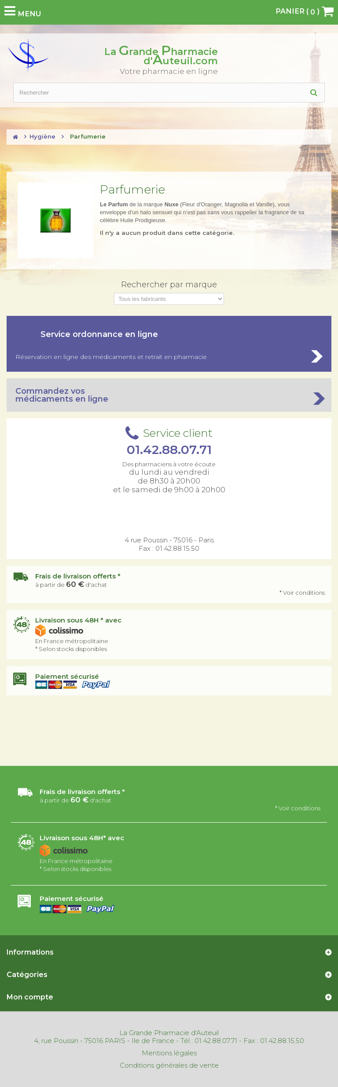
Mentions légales (169, 1053)
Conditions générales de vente (169, 1065)
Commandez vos (169, 395)
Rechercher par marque (169, 284)
